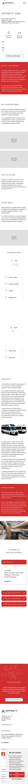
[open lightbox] (14, 97)
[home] (7, 3)
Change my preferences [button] (16, 779)
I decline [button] (17, 776)
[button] (3, 781)
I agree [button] (16, 773)
